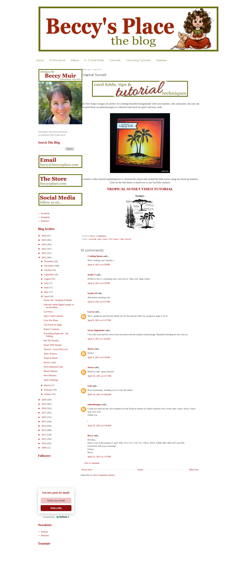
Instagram (45, 217)
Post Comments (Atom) (104, 475)
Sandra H (92, 293)
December (49, 261)
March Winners (51, 371)
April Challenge (51, 380)
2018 (44, 408)
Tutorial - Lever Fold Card (56, 349)
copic (99, 239)
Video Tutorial (125, 239)
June (46, 287)
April (46, 296)
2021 (44, 257)
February (48, 390)
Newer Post (87, 469)
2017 (44, 412)
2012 (44, 434)
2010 (44, 443)
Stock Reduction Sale (53, 367)
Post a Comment (92, 463)
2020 (44, 399)
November (49, 266)
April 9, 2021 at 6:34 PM (99, 357)
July (46, 283)
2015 (44, 421)
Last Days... (49, 311)
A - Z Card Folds (94, 60)
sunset (105, 239)
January (48, 394)
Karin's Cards (50, 362)
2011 (44, 439)
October (48, 270)
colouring (92, 239)
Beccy (90, 435)
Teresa (91, 349)
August (47, 279)
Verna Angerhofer (96, 330)
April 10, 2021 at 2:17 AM (99, 376)
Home (40, 60)
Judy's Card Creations (53, 316)
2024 (44, 244)
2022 (44, 253)
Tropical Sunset (51, 358)
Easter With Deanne (53, 345)
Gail (90, 386)
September (49, 274)
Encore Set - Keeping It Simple (58, 300)
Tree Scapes (113, 239)
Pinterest (45, 221)
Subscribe (56, 508)
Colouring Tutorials (138, 60)
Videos (74, 60)
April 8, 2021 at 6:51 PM (99, 302)
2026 (44, 235)
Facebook (45, 213)
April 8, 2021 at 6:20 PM (99, 264)
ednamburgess (94, 404)
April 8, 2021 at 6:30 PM (99, 283)
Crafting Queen (95, 256)
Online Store (57, 60)
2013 (44, 430)
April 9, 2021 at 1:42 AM (99, 339)
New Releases (50, 375)
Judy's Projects (50, 353)
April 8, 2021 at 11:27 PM (99, 320)
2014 (44, 426)
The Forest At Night (53, 325)
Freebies (161, 60)
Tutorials (114, 60)
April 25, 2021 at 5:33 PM (99, 456)
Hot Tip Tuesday (51, 340)
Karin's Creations (51, 329)
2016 (44, 417)
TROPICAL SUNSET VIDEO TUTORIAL (140, 189)
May (46, 292)
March (47, 385)
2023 (44, 249)
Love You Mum (51, 320)
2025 (44, 240)
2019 (44, 404)
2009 (44, 447)
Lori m (91, 312)
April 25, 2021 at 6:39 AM (99, 425)
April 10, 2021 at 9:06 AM (99, 394)
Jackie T (92, 274)
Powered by (56, 517)
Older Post (193, 469)
